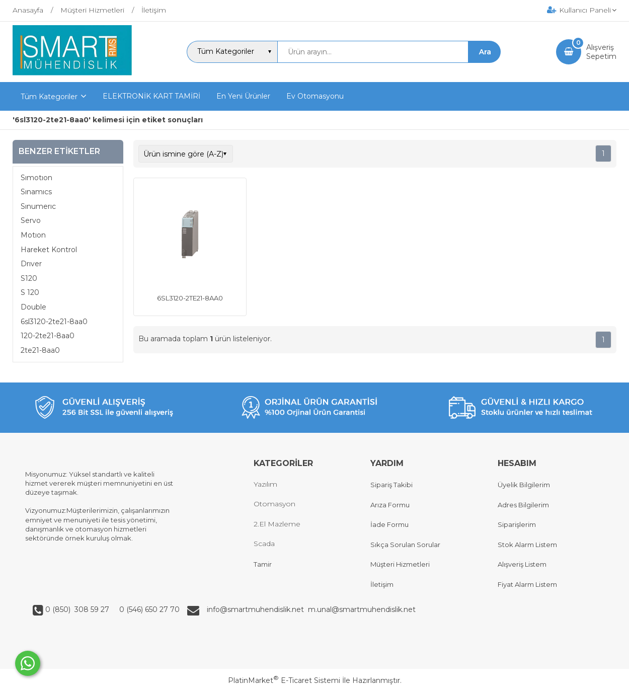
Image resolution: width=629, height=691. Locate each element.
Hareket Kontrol (49, 249)
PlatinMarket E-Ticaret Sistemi (284, 680)
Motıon (33, 235)
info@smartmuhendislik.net (257, 609)
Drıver (31, 263)
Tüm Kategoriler (49, 96)
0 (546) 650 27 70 (148, 609)
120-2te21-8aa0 (47, 335)
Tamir (263, 564)
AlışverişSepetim (601, 52)
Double (33, 307)
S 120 (30, 292)
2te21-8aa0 (40, 350)
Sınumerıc (38, 206)
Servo (31, 220)
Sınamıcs (36, 191)
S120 (29, 278)
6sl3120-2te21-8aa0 (54, 321)
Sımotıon (36, 177)
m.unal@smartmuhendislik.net (362, 609)
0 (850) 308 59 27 (78, 609)
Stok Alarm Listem (527, 545)
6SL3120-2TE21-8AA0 (190, 298)
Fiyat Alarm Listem (527, 584)
